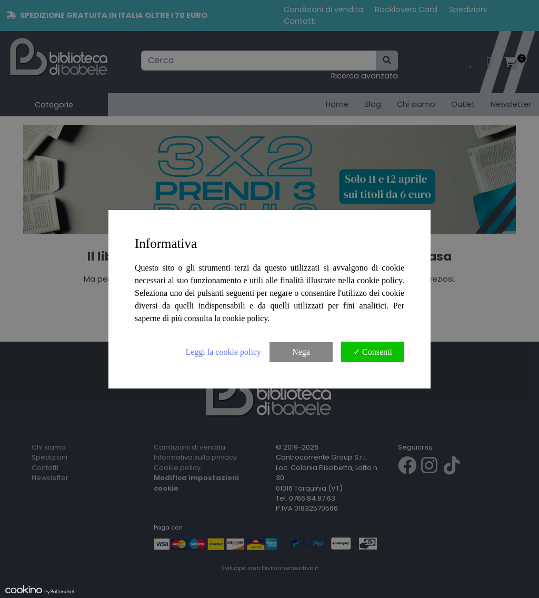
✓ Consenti (372, 351)
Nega (301, 351)
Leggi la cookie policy (223, 351)
